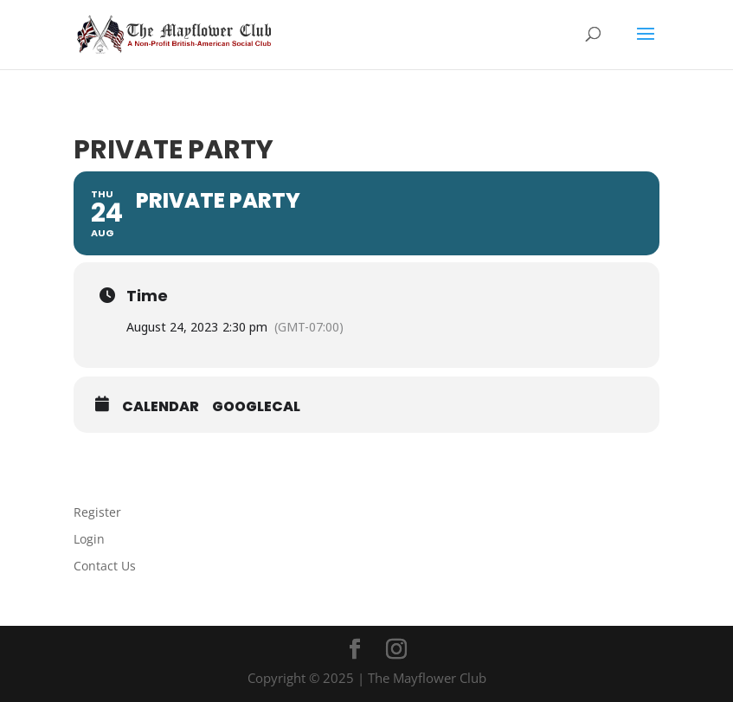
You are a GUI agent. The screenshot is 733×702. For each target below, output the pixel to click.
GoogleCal (256, 406)
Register (97, 512)
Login (89, 539)
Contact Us (105, 565)
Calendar (160, 406)
